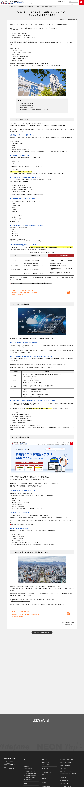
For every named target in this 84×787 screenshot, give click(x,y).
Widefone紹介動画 (65, 735)
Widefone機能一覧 (28, 738)
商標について (44, 744)
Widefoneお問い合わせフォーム (39, 294)
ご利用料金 (26, 740)
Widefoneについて (47, 738)
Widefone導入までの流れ (26, 107)
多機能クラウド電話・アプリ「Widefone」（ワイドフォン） (44, 129)
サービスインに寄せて (46, 741)
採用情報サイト (63, 753)
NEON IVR (27, 757)
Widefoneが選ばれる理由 (26, 103)
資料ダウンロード (65, 1)
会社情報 (58, 1)
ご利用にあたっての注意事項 (29, 747)
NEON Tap (27, 753)
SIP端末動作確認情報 (46, 767)
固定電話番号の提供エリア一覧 (30, 749)
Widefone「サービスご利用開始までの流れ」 (22, 527)
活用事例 (44, 753)
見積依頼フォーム (45, 732)
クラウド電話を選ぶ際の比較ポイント (28, 105)
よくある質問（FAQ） (46, 763)
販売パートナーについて (65, 741)
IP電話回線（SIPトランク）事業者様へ (68, 744)
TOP (25, 730)
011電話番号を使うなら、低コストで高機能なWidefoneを (34, 109)
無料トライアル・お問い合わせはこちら (20, 604)
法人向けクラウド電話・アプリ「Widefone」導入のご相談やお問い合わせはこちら (31, 283)
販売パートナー (74, 4)
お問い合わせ (45, 730)
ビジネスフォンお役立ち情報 (15, 6)
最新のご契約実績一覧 (47, 757)
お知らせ (44, 749)
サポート (44, 761)
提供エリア (67, 4)
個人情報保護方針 (64, 750)
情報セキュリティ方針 (65, 756)
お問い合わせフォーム (18, 496)
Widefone (27, 734)
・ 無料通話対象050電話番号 (30, 743)
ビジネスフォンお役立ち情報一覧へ (42, 639)
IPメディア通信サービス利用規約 (48, 765)
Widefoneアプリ (27, 736)
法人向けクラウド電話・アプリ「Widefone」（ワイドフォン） (59, 42)
